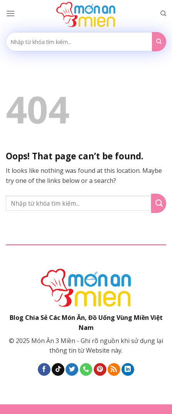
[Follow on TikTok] (58, 369)
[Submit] (159, 41)
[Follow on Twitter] (72, 369)
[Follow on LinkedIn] (127, 369)
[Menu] (10, 13)
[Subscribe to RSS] (114, 369)
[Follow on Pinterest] (100, 369)
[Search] (163, 13)
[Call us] (86, 369)
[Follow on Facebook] (44, 369)
